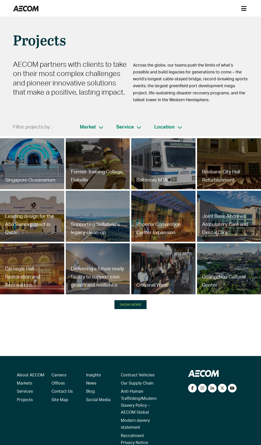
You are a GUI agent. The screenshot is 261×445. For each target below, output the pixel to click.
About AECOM (30, 374)
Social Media (98, 399)
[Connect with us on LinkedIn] (212, 388)
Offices (58, 383)
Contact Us (62, 391)
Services (25, 391)
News (91, 383)
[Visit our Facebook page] (192, 388)
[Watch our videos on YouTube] (232, 388)
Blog (90, 391)
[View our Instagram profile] (202, 388)
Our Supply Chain (137, 383)
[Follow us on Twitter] (222, 388)
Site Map (59, 399)
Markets (24, 383)
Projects (25, 399)
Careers (58, 374)
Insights (93, 374)
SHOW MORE (130, 305)
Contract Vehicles (137, 374)
